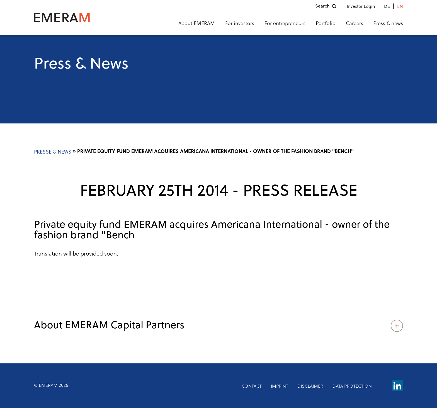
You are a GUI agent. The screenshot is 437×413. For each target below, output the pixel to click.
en (400, 9)
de (387, 9)
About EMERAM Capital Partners (218, 331)
